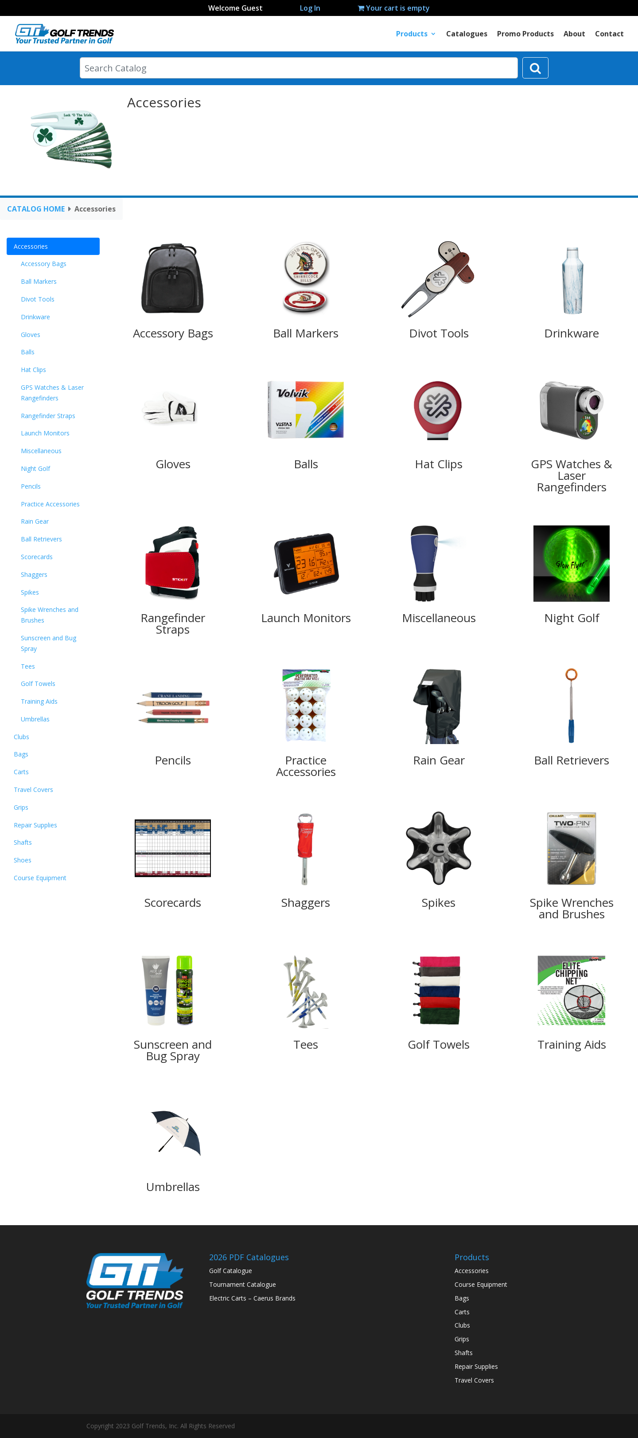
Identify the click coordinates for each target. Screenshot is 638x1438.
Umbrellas (35, 719)
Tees (28, 666)
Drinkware (35, 317)
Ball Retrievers (41, 539)
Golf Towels (38, 683)
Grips (21, 807)
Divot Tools (37, 299)
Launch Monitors (45, 433)
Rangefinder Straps (48, 415)
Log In (310, 8)
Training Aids (39, 701)
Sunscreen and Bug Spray (48, 643)
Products (412, 35)
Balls (28, 352)
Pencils (31, 486)
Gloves (30, 334)
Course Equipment (40, 878)
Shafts (23, 842)
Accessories (31, 246)
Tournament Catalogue (242, 1284)
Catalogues (466, 35)
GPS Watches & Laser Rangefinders (52, 392)
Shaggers (34, 574)
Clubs (21, 737)
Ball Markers (39, 281)
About (574, 35)
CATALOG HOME (36, 209)
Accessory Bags (43, 263)
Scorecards (37, 556)
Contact (609, 35)
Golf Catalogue (230, 1270)
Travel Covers (33, 789)
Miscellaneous (41, 451)
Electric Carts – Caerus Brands (252, 1298)
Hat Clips (33, 369)
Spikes (30, 592)
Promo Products (525, 35)
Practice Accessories (50, 504)
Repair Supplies (35, 825)
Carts (21, 772)
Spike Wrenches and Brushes (49, 614)
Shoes (22, 860)
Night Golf (35, 468)
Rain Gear (35, 521)
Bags (21, 754)
